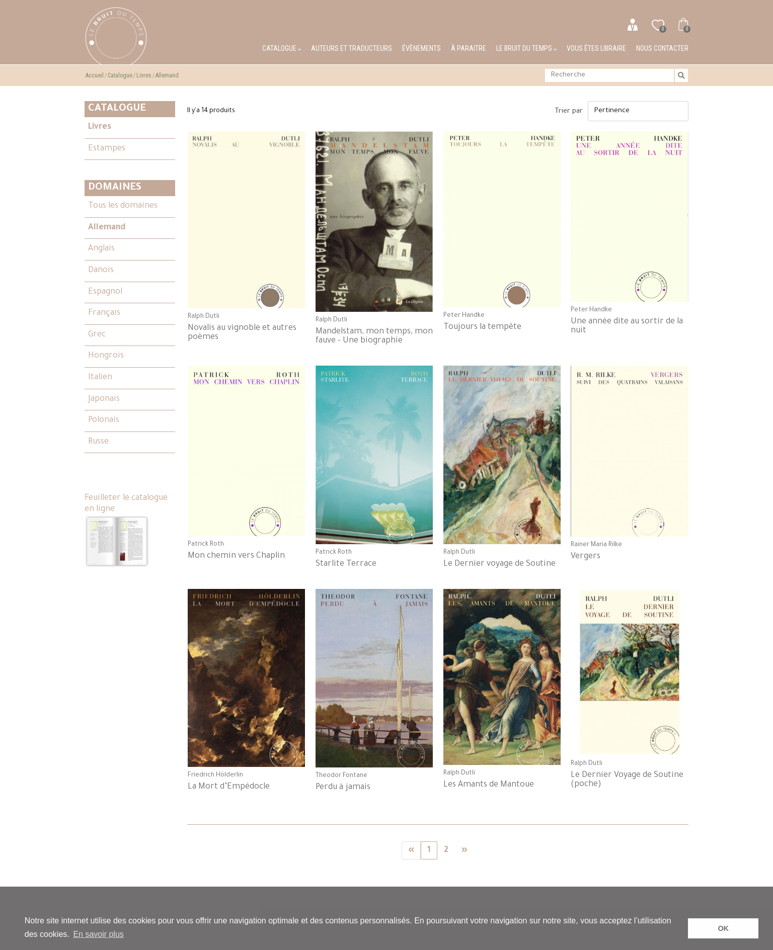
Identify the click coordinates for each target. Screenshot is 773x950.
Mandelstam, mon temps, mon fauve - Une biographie (374, 336)
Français (104, 313)
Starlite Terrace (346, 564)
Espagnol (105, 292)
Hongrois (106, 356)
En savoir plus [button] (98, 934)
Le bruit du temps (526, 48)
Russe (98, 442)
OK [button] (723, 928)
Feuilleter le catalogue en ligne (126, 531)
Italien (100, 377)
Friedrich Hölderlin (215, 775)
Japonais (104, 399)
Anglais (101, 248)
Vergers (585, 556)
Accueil (95, 75)
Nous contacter (662, 48)
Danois (101, 270)
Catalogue (281, 48)
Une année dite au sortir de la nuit (627, 326)
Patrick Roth (206, 544)
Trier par (569, 111)
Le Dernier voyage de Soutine (499, 564)
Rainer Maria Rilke (596, 545)
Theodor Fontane (341, 776)
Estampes (106, 148)
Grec (97, 334)
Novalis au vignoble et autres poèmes (242, 333)
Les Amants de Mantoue (488, 785)
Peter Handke (464, 315)
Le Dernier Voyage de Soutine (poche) (627, 780)
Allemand (167, 75)
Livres (143, 75)
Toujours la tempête (482, 327)
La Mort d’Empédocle (229, 787)
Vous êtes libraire (596, 48)
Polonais (103, 420)
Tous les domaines (123, 206)
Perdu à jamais (343, 787)
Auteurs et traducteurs (351, 48)
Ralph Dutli (203, 316)
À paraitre (468, 48)
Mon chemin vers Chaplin (236, 556)
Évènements (421, 48)
